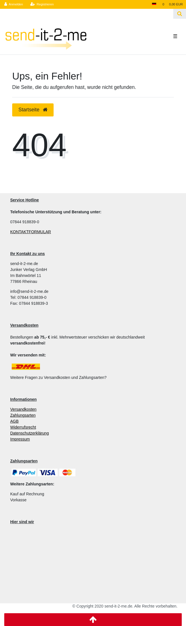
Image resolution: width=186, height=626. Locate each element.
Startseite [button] (32, 109)
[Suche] (179, 14)
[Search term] (86, 14)
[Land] (154, 4)
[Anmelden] (13, 4)
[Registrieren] (42, 4)
